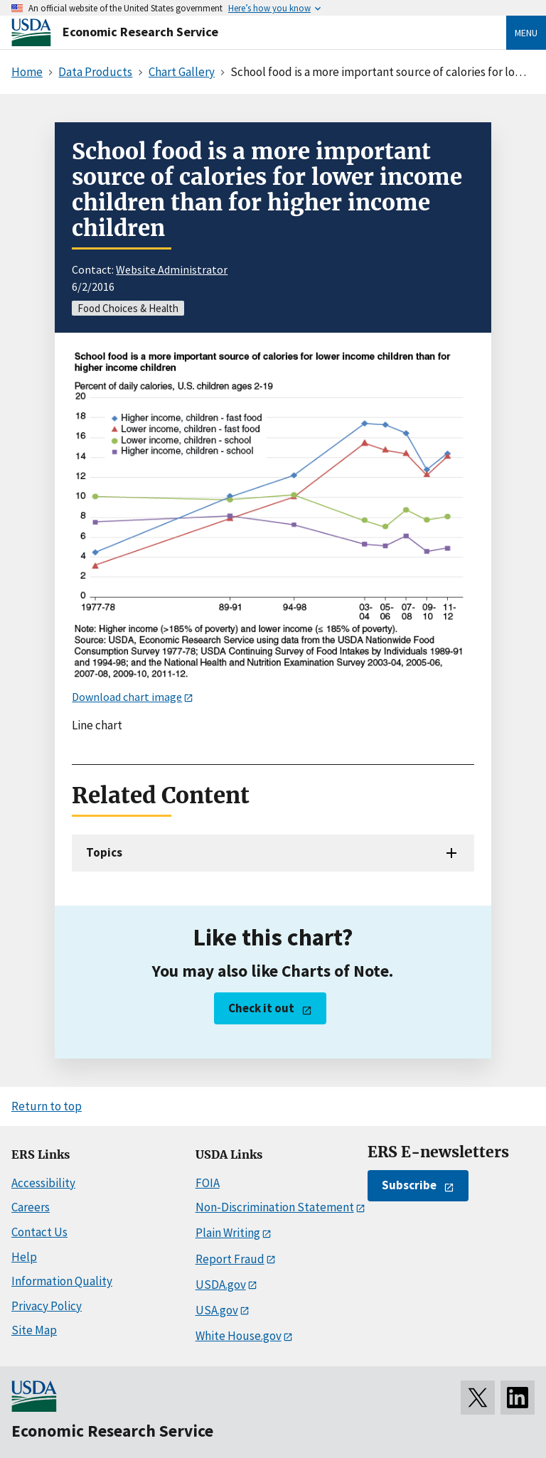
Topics (104, 852)
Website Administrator (172, 269)
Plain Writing (228, 1232)
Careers (30, 1207)
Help (24, 1257)
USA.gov (217, 1310)
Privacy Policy (46, 1306)
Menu (526, 32)
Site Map (34, 1330)
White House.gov (239, 1336)
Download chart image (127, 697)
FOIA (208, 1183)
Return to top (46, 1106)
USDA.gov (221, 1284)
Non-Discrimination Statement (275, 1207)
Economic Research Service (140, 31)
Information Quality (61, 1281)
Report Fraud (230, 1259)
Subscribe (409, 1185)
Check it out (261, 1008)
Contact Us (39, 1232)
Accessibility (43, 1183)
